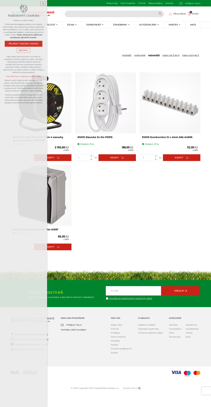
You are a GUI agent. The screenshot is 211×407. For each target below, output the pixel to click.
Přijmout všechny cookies (23, 44)
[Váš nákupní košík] (193, 13)
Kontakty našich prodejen (73, 330)
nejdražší (126, 55)
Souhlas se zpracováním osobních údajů (130, 298)
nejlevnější (139, 55)
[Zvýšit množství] (91, 156)
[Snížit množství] (91, 159)
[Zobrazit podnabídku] (56, 24)
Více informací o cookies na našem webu (23, 76)
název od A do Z (190, 55)
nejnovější (154, 55)
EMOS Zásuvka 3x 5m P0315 (95, 137)
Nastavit (23, 50)
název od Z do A (170, 55)
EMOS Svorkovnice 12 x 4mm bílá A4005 (167, 137)
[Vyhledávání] (160, 14)
